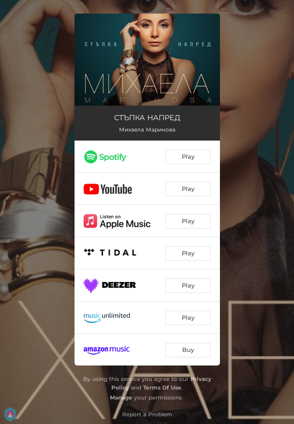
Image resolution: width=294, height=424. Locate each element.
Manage (121, 397)
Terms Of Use (162, 387)
